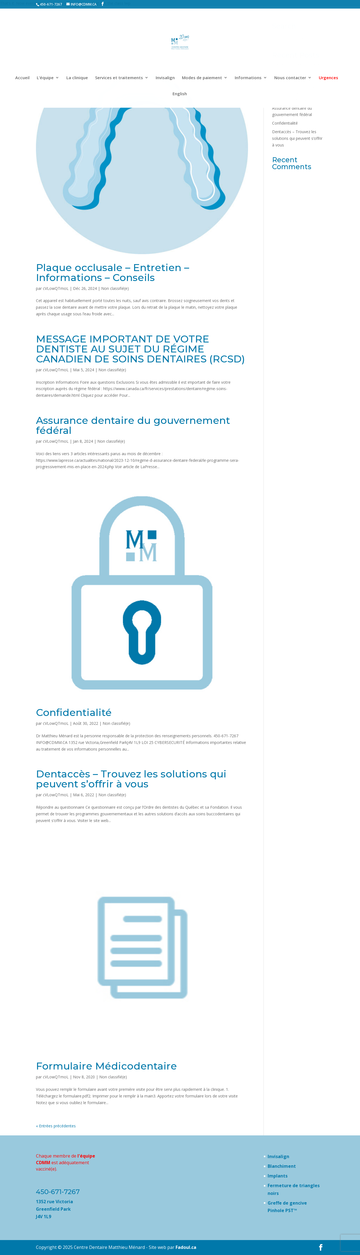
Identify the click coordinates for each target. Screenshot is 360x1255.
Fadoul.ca (186, 1247)
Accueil (22, 78)
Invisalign (165, 78)
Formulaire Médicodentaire (106, 1066)
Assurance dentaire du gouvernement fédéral (133, 425)
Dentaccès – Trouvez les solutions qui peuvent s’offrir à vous (131, 779)
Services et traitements (119, 78)
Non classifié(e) (115, 288)
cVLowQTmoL (56, 288)
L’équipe (45, 78)
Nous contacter (290, 78)
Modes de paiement (202, 78)
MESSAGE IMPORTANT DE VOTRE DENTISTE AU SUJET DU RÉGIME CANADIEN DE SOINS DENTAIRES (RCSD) (140, 349)
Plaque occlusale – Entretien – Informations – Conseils (112, 272)
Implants (278, 1176)
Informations (248, 78)
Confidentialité (74, 712)
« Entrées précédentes (56, 1125)
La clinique (77, 78)
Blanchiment (282, 1166)
